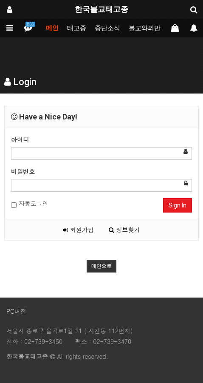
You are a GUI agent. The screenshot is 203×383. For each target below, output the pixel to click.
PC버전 (16, 311)
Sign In (177, 205)
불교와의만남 (148, 28)
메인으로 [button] (101, 266)
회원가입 (78, 229)
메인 (52, 28)
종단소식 (107, 28)
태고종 (76, 28)
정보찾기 (124, 229)
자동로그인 (29, 203)
